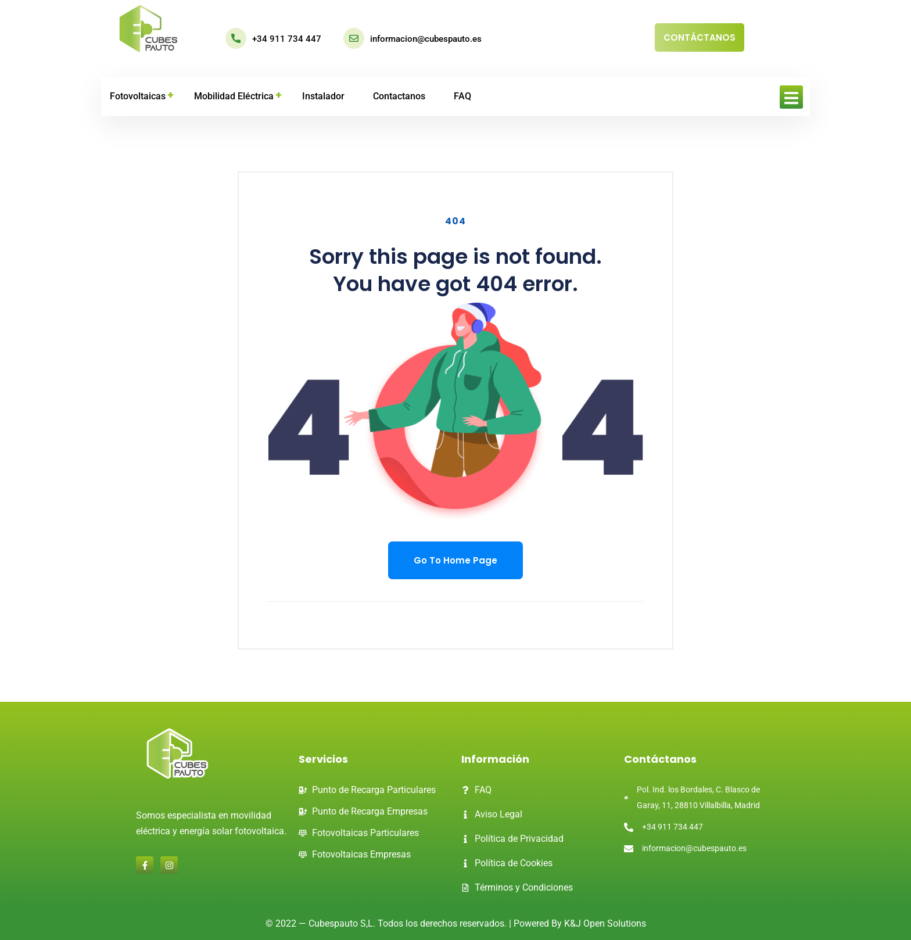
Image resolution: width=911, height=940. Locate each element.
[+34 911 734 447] (235, 38)
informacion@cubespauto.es (426, 39)
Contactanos (399, 96)
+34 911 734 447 (286, 39)
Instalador (323, 96)
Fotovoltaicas (138, 96)
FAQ (462, 96)
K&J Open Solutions (605, 923)
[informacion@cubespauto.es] (353, 38)
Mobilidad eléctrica (234, 96)
